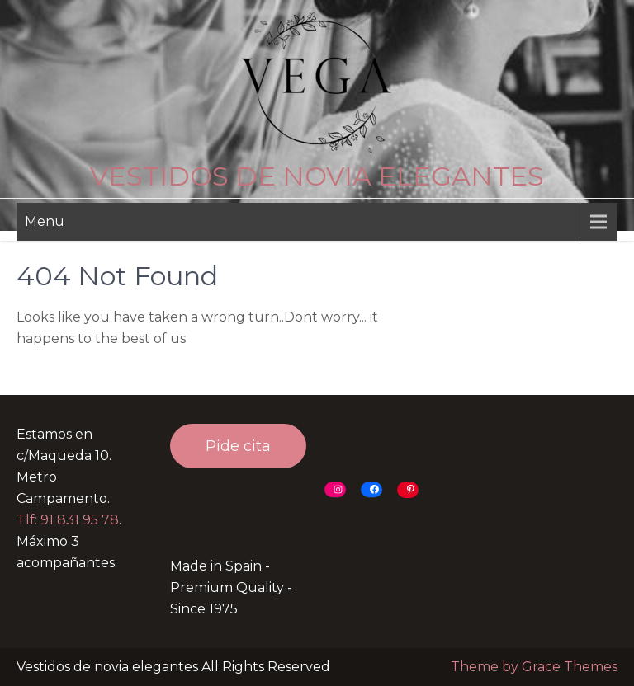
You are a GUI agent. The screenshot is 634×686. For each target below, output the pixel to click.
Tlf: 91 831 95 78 (68, 520)
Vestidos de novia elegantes (317, 176)
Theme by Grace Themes (534, 666)
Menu (44, 221)
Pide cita (238, 446)
